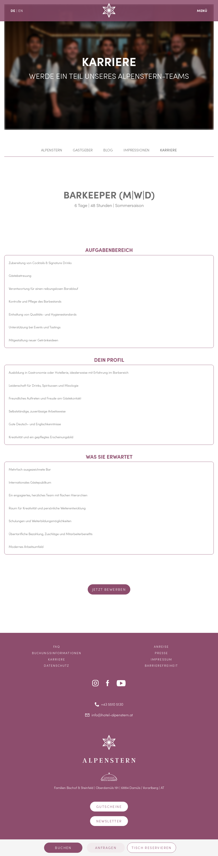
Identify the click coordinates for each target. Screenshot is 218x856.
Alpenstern (51, 150)
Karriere (168, 150)
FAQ (56, 647)
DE (13, 10)
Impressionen (136, 150)
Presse (161, 653)
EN (20, 10)
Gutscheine (109, 806)
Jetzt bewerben (109, 589)
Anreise (161, 647)
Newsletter (109, 821)
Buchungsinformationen (56, 653)
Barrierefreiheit (161, 666)
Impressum (161, 659)
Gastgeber (83, 150)
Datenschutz (56, 666)
